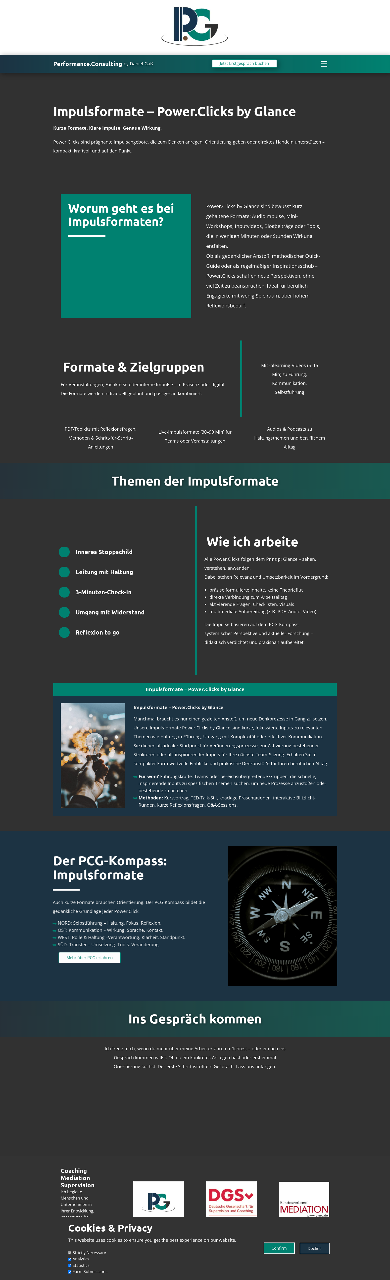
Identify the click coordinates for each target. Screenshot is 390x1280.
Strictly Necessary (89, 1252)
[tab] (195, 689)
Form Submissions (90, 1271)
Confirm (279, 1248)
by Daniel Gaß (138, 64)
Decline (315, 1248)
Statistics (81, 1265)
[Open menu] (324, 63)
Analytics (81, 1259)
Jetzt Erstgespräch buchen (244, 63)
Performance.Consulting (87, 64)
